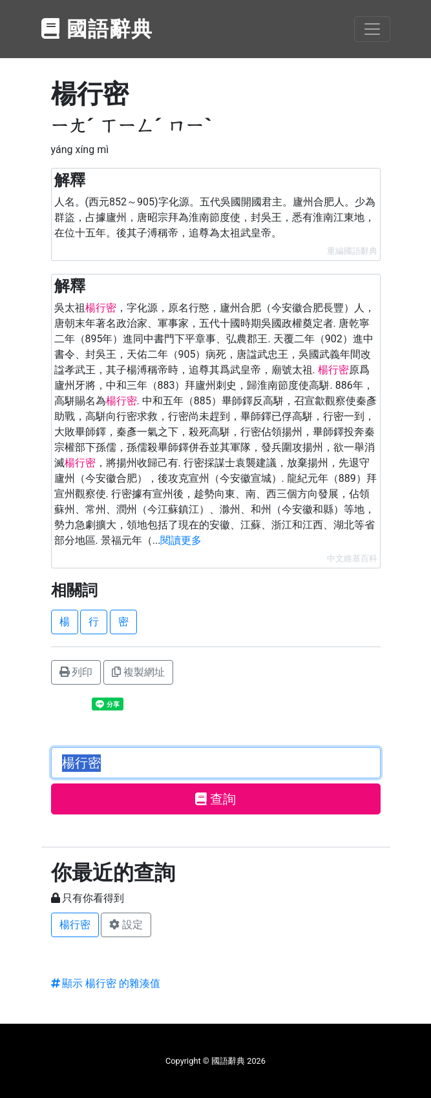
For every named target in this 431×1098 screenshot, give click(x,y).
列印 (76, 672)
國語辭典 (97, 29)
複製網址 (138, 672)
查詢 (215, 799)
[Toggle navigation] (372, 29)
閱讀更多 (181, 540)
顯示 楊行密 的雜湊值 (106, 983)
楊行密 (74, 924)
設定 (126, 924)
